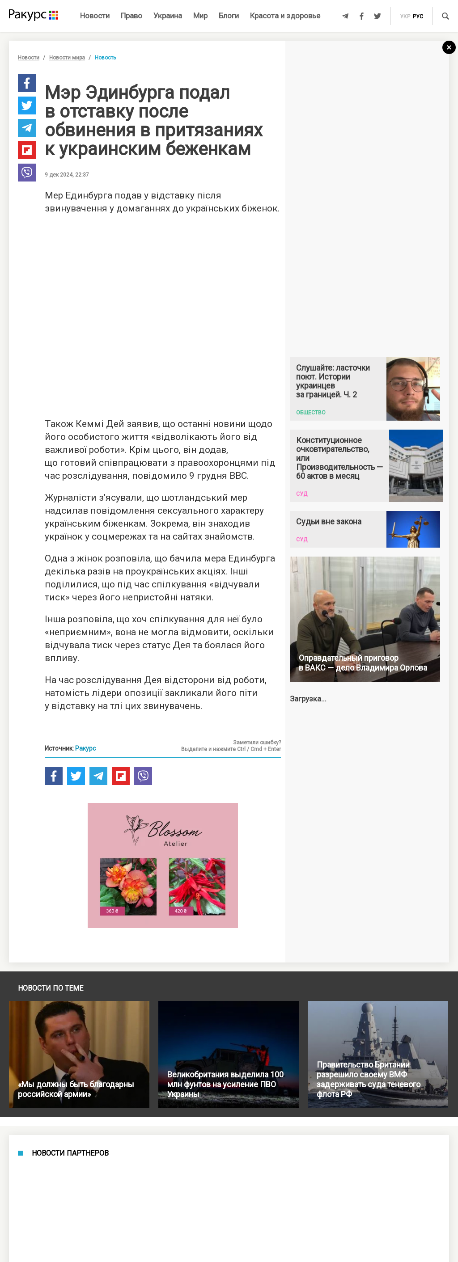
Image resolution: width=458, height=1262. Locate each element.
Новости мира (67, 58)
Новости (95, 15)
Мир (200, 15)
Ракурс (85, 748)
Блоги (229, 15)
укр (405, 16)
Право (131, 15)
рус (418, 16)
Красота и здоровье (285, 15)
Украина (167, 15)
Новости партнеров (70, 1153)
